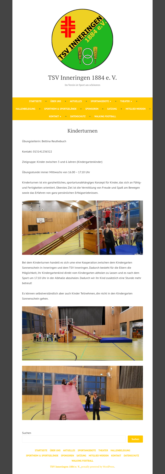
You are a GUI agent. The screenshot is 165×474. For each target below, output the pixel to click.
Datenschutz (78, 116)
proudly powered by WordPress (97, 466)
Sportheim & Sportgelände (60, 108)
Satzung (112, 108)
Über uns (55, 101)
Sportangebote (100, 101)
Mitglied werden (136, 108)
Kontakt (54, 116)
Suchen (26, 433)
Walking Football (105, 116)
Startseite (35, 101)
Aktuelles (76, 101)
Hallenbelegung (25, 108)
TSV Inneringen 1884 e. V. (82, 77)
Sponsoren (91, 108)
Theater (125, 101)
